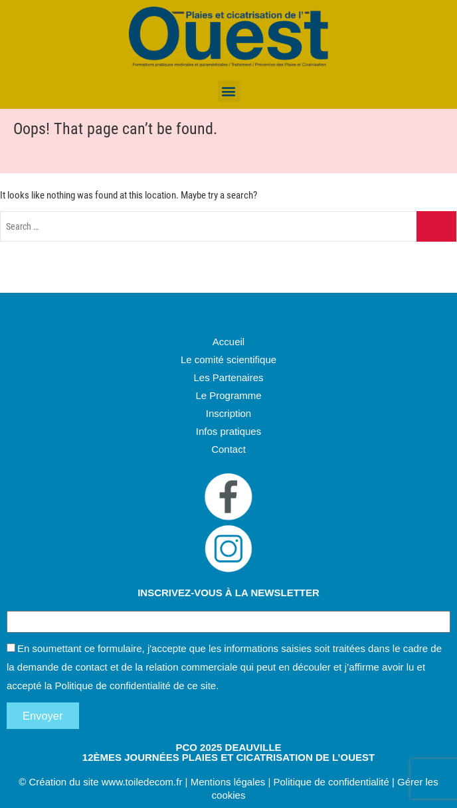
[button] (229, 91)
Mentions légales (228, 781)
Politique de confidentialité (113, 685)
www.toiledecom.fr (142, 781)
